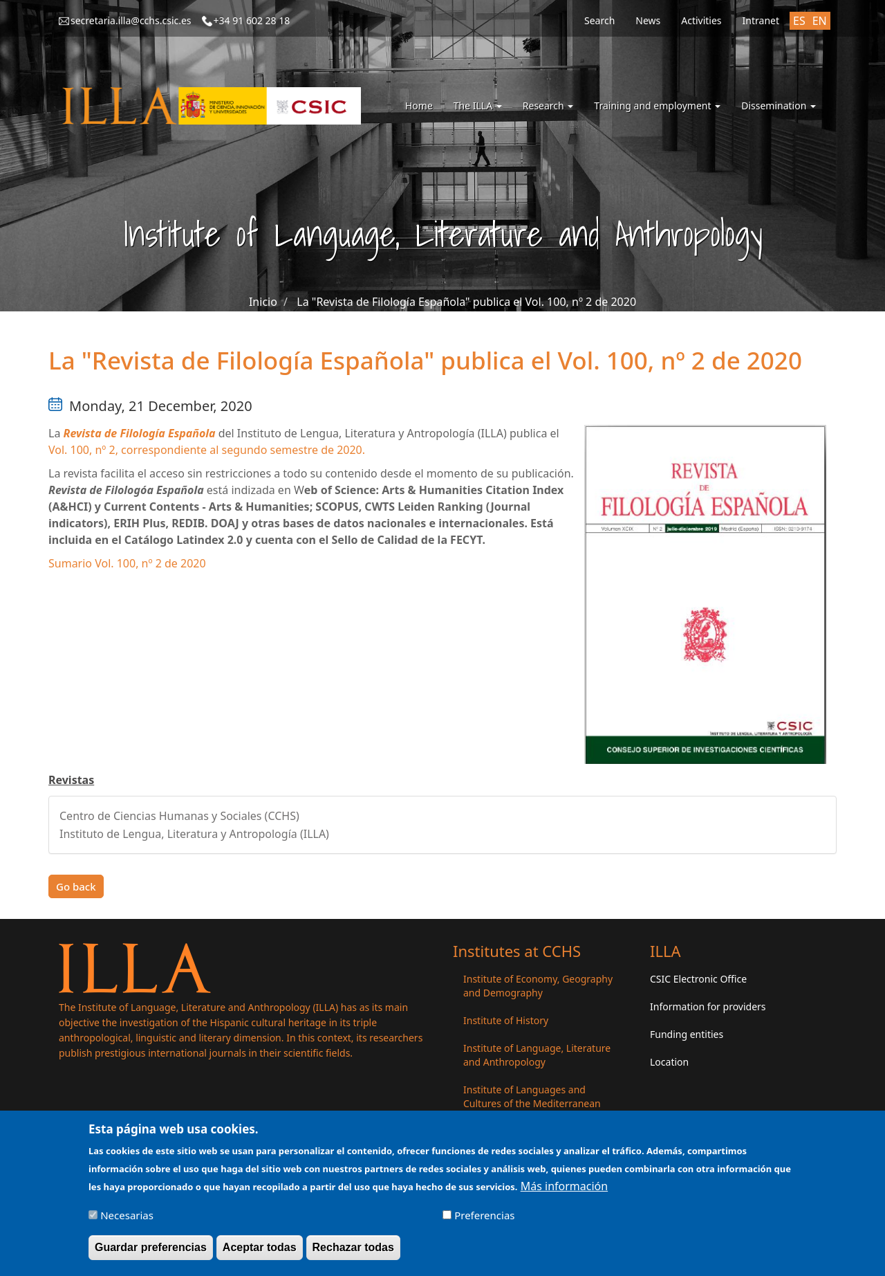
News (647, 20)
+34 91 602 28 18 (252, 20)
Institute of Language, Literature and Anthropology (537, 1054)
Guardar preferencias (151, 1253)
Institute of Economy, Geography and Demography (538, 985)
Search (599, 20)
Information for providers (708, 1006)
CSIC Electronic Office (698, 978)
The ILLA (478, 105)
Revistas (71, 779)
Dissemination (778, 105)
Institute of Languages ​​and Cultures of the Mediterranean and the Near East (532, 1103)
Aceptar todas (260, 1253)
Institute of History (505, 1020)
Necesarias (126, 1221)
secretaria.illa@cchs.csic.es (131, 20)
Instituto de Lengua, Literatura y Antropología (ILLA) (194, 833)
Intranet (761, 20)
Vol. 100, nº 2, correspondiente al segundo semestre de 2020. (206, 449)
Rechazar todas (353, 1253)
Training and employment (657, 105)
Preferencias (484, 1221)
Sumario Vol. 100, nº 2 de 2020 (127, 563)
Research (548, 105)
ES (799, 20)
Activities (701, 20)
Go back (76, 886)
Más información (564, 1190)
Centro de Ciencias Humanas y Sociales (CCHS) (179, 815)
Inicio (263, 301)
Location (669, 1061)
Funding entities (686, 1034)
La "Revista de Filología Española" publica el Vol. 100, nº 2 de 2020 (466, 301)
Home (419, 105)
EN (819, 20)
